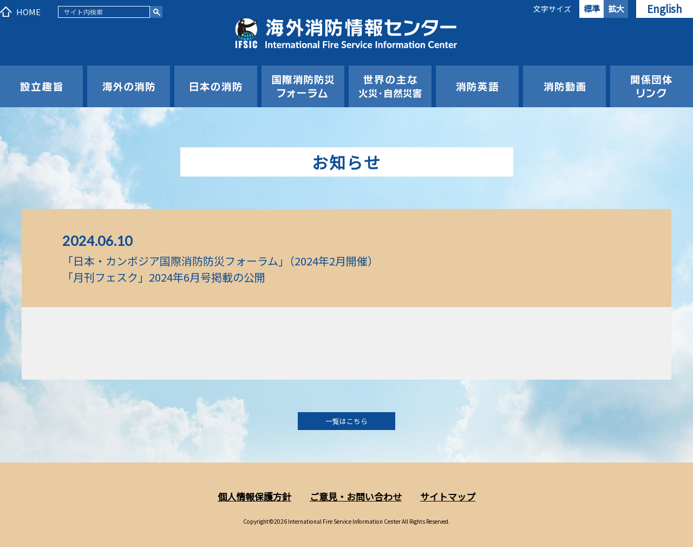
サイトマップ (447, 496)
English (664, 8)
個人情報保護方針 (254, 496)
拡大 (616, 8)
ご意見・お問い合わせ (356, 496)
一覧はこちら (346, 421)
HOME (28, 11)
